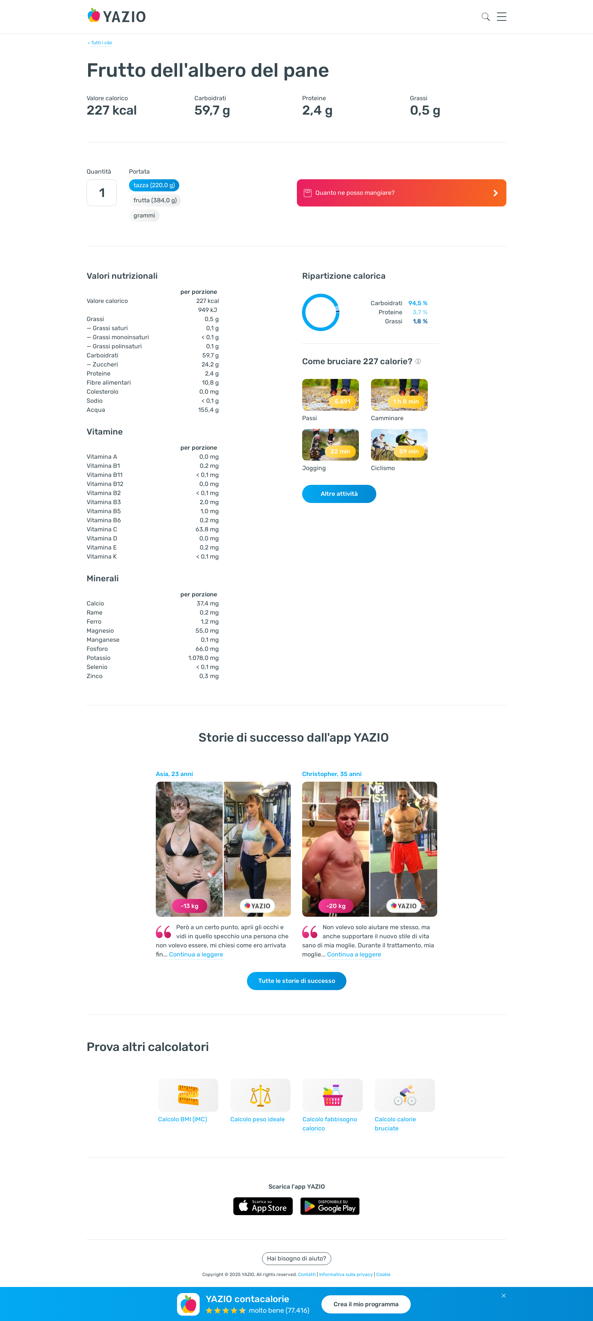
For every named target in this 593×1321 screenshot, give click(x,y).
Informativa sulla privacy (346, 1274)
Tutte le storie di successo (296, 980)
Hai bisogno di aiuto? (296, 1258)
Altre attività (339, 493)
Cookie (383, 1274)
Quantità (99, 171)
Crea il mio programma (366, 1304)
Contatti (307, 1274)
